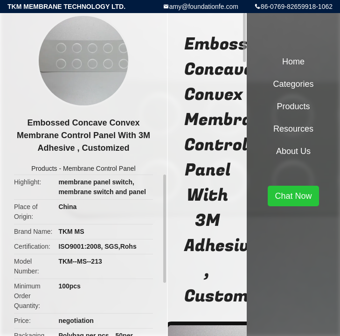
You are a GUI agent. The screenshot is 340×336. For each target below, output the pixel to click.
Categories (293, 84)
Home (293, 61)
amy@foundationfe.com (203, 6)
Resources (293, 128)
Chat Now (293, 196)
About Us (293, 151)
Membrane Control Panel (99, 168)
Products (44, 168)
